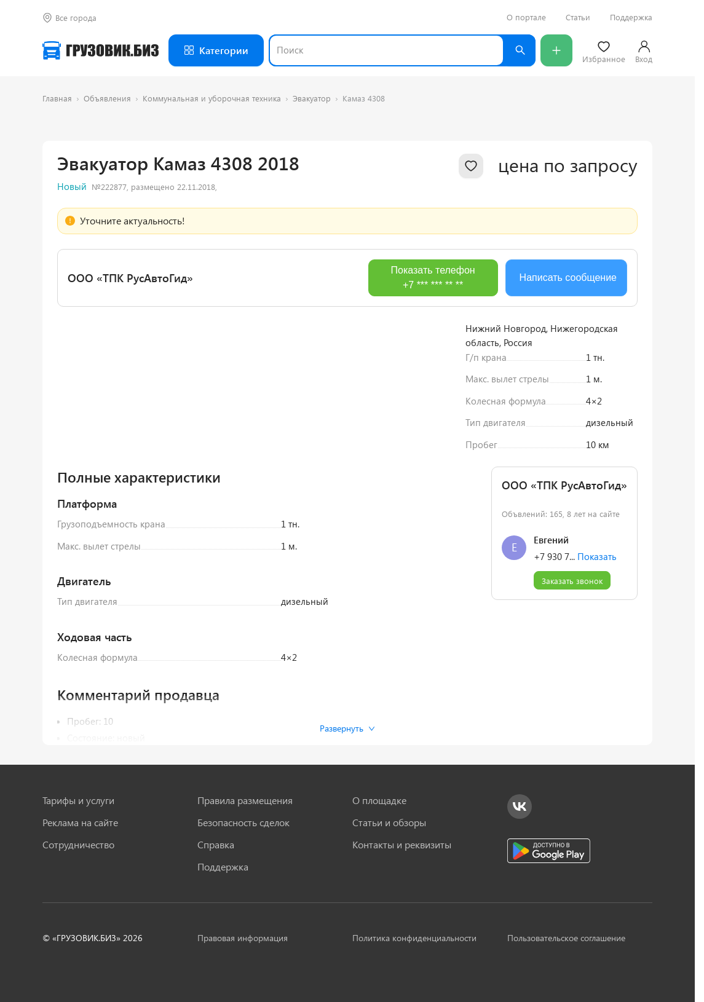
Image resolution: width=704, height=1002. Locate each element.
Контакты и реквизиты (401, 844)
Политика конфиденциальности (414, 938)
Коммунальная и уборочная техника (212, 98)
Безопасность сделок (243, 822)
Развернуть (347, 728)
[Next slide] (432, 469)
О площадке (379, 800)
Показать (597, 720)
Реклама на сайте (80, 822)
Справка (215, 844)
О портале (526, 17)
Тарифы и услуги (78, 800)
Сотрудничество (78, 844)
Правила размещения (245, 800)
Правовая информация (242, 938)
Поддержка (631, 17)
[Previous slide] (75, 469)
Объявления (107, 98)
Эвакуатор (312, 98)
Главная (57, 98)
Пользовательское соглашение (566, 938)
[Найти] (520, 50)
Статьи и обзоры (389, 822)
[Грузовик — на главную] (100, 50)
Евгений (551, 704)
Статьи (578, 17)
